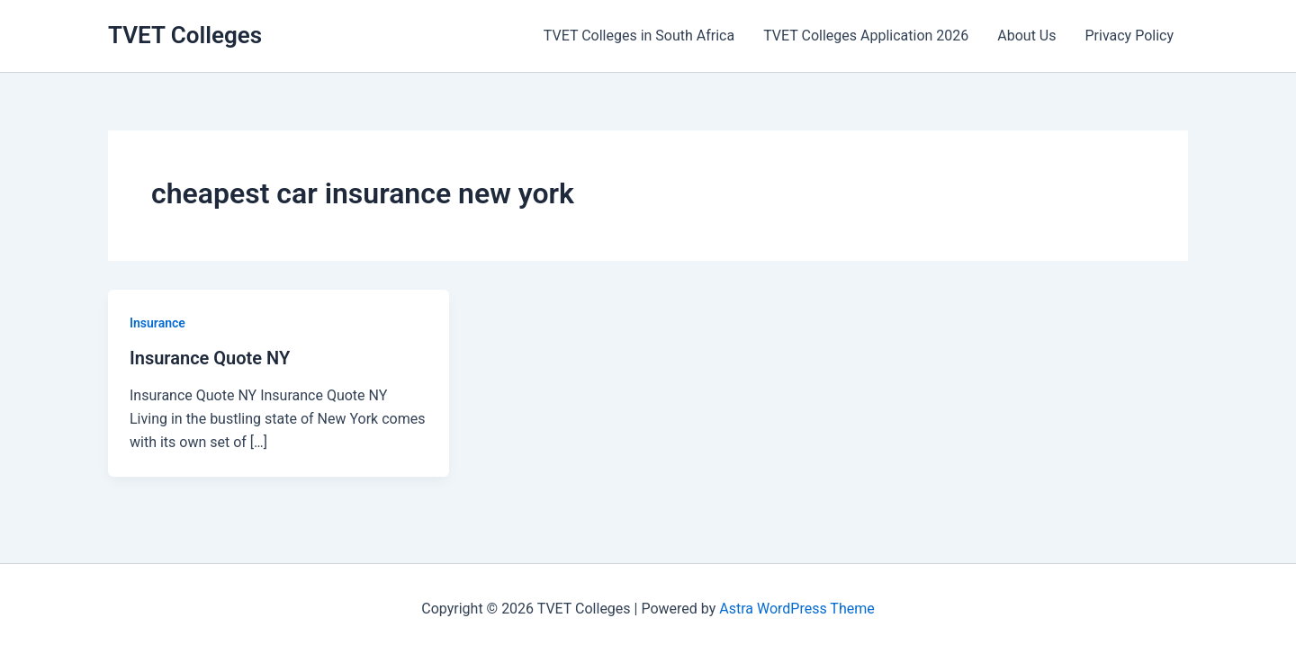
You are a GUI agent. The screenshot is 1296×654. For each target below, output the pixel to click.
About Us (1026, 35)
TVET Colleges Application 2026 (865, 35)
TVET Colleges (185, 35)
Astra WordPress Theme (796, 608)
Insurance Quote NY (210, 358)
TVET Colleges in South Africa (639, 35)
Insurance (157, 323)
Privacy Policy (1129, 35)
